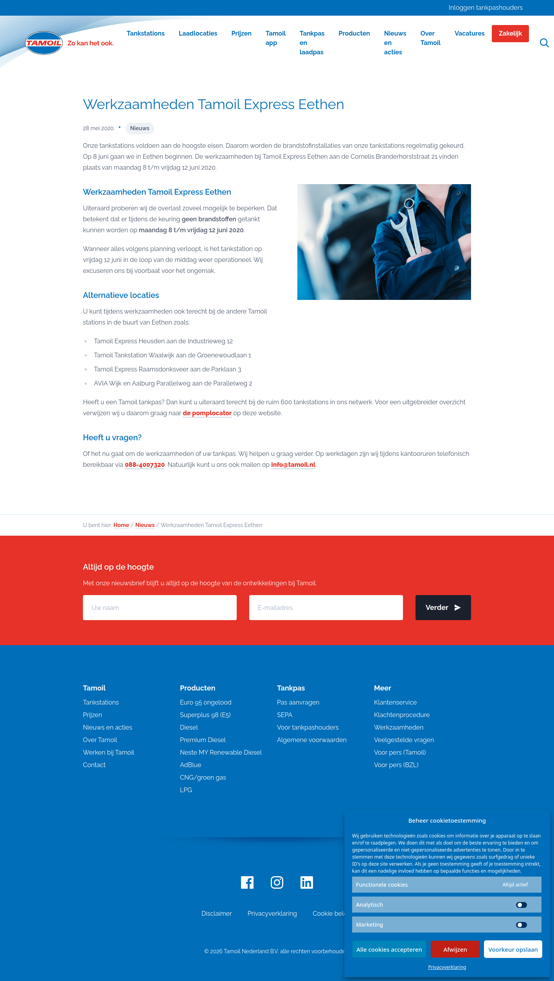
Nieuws (139, 128)
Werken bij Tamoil (108, 752)
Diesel (189, 727)
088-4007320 (145, 464)
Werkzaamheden (399, 727)
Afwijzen (455, 949)
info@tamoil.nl (293, 464)
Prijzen (92, 715)
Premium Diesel (203, 740)
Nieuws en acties (107, 727)
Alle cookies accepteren (389, 949)
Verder (443, 607)
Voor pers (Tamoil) (400, 752)
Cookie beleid (333, 913)
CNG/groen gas (203, 777)
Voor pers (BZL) (396, 765)
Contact (94, 765)
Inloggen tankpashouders (486, 7)
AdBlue (190, 765)
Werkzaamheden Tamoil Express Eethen (213, 104)
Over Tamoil (100, 740)
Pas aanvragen (298, 702)
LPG (186, 790)
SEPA (284, 715)
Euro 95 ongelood (206, 702)
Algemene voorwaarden (312, 740)
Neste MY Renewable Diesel (221, 752)
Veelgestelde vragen (404, 740)
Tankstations (101, 702)
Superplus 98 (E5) (205, 715)
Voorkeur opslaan (513, 949)
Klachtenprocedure (402, 715)
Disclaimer (216, 913)
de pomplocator (207, 413)
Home (121, 525)
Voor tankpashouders (307, 727)
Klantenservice (395, 702)
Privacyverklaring (447, 967)
